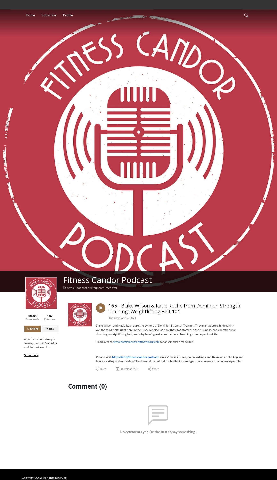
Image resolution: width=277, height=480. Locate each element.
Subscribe (49, 15)
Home (30, 15)
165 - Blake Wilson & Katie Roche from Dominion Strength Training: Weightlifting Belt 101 (174, 309)
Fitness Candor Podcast (107, 279)
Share (32, 329)
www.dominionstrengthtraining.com (136, 341)
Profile (68, 15)
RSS (49, 329)
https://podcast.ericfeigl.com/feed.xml (90, 288)
